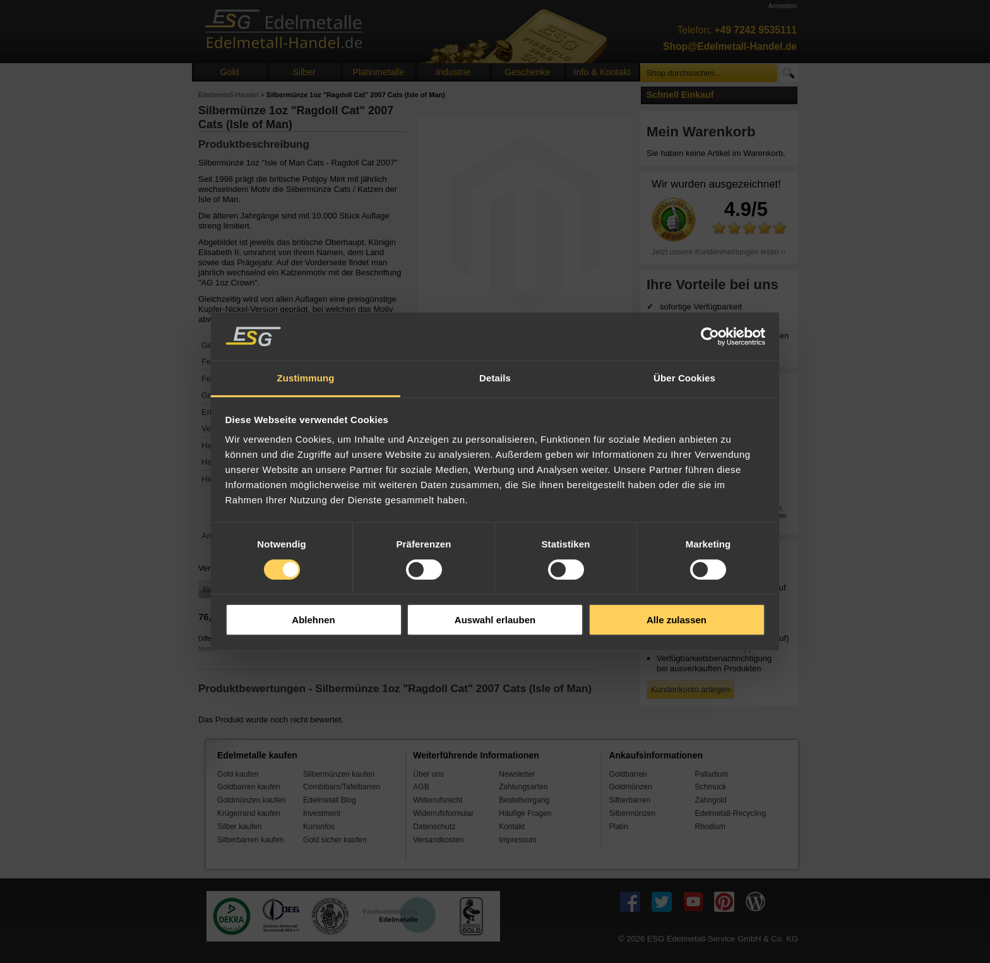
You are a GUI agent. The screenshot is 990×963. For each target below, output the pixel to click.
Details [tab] (495, 378)
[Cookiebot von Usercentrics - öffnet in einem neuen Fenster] (710, 336)
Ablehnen (313, 619)
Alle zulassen (677, 619)
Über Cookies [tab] (684, 378)
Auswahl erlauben (495, 619)
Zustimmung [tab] (306, 378)
